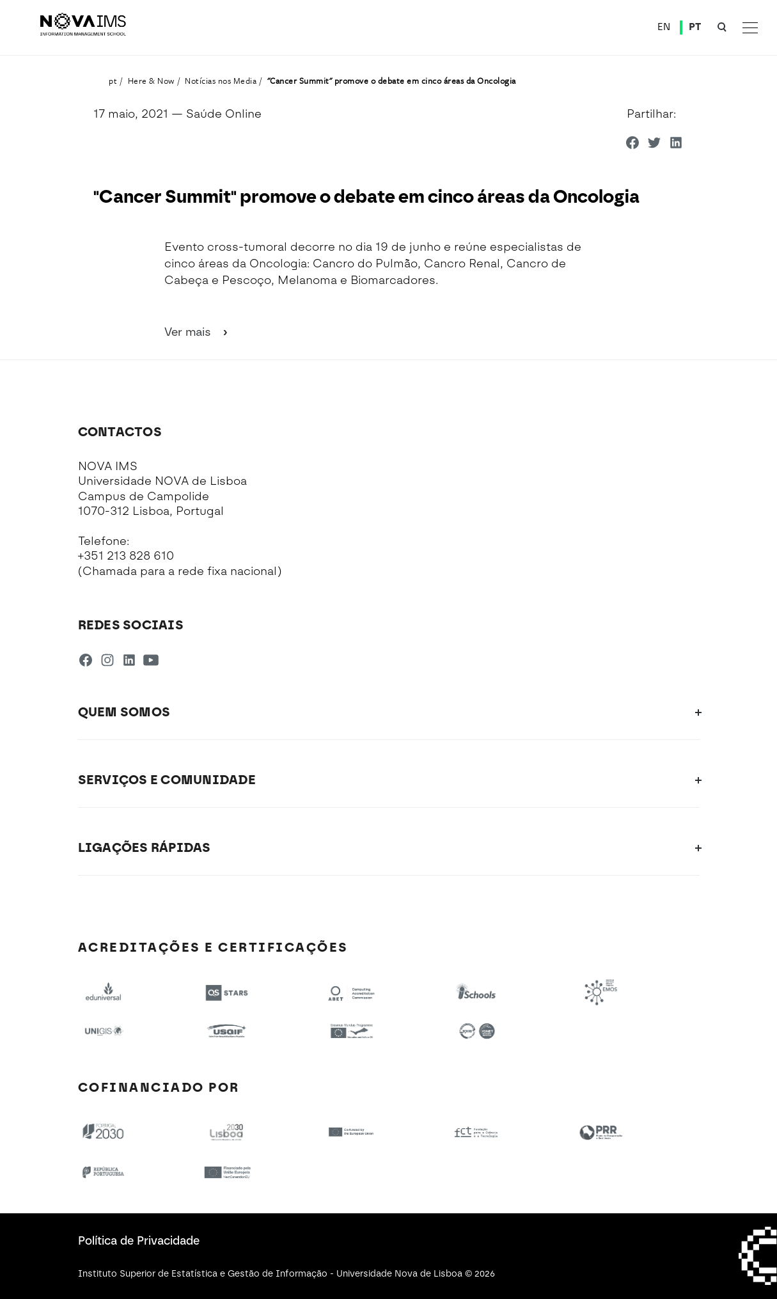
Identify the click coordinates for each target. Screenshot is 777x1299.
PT (695, 27)
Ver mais (197, 332)
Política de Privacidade (139, 1241)
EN (664, 27)
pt (113, 80)
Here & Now (151, 80)
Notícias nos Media (220, 80)
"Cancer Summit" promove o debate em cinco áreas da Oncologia (391, 80)
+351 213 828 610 (126, 556)
